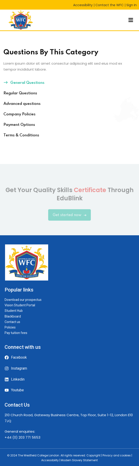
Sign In (131, 5)
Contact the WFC (109, 5)
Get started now (69, 218)
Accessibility (83, 5)
